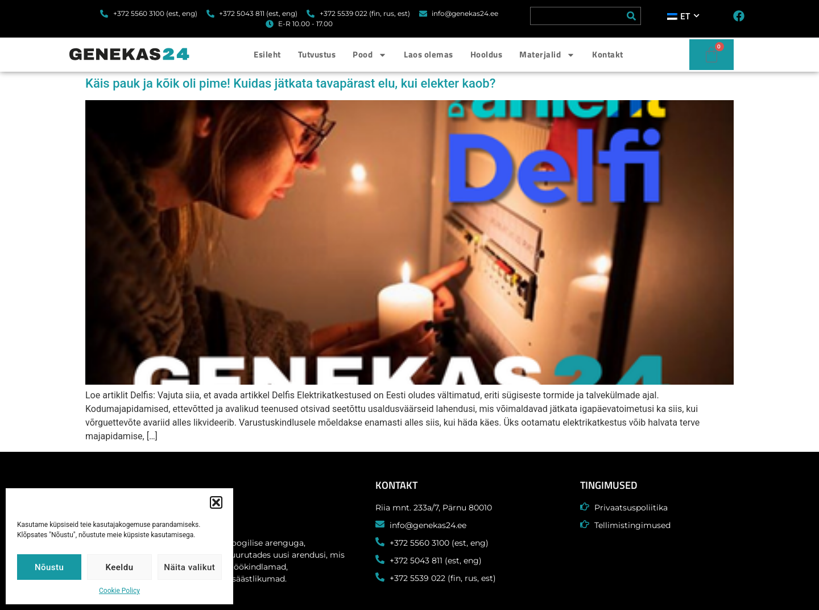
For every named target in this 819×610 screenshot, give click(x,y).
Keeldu (120, 567)
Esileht (267, 54)
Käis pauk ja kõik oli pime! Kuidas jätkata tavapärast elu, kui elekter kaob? (290, 83)
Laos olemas (428, 54)
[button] (216, 502)
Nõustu (49, 567)
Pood (370, 55)
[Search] (631, 15)
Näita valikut (189, 567)
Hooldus (486, 54)
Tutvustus (317, 54)
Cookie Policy (119, 591)
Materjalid (547, 55)
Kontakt (607, 54)
